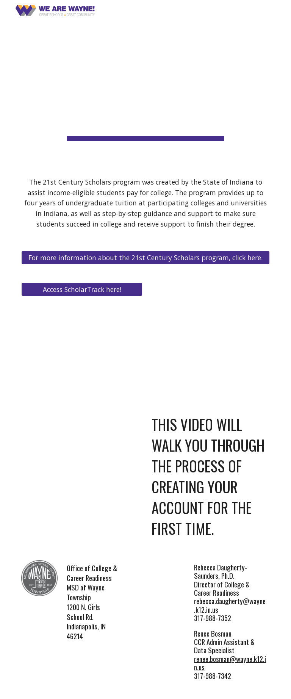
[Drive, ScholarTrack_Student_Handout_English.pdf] (81, 333)
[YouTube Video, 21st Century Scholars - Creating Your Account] (81, 424)
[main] (145, 82)
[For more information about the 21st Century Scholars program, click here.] (145, 257)
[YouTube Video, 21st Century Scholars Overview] (209, 324)
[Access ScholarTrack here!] (82, 289)
